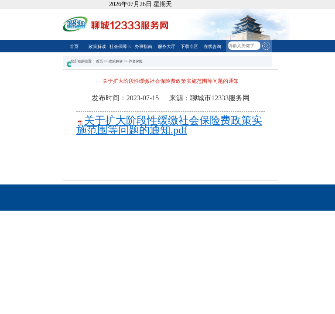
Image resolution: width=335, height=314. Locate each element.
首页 (74, 46)
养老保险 (136, 61)
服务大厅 (166, 46)
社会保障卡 (120, 46)
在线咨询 (212, 46)
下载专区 (189, 46)
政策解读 (97, 46)
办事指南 (143, 46)
